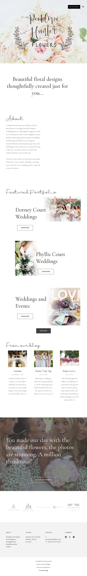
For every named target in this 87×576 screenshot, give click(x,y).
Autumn (17, 371)
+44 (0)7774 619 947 (54, 542)
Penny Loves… (69, 371)
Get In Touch (74, 7)
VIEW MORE (43, 331)
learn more (25, 228)
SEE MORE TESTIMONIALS (43, 480)
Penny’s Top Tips (43, 371)
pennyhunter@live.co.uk (53, 539)
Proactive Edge (43, 570)
